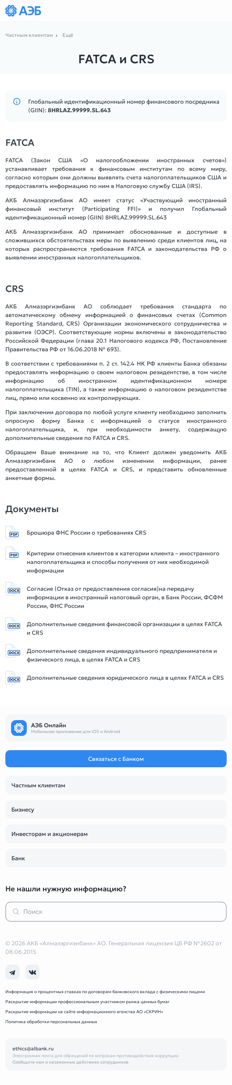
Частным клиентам (38, 785)
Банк (18, 858)
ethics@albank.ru (33, 1048)
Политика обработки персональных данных (51, 1021)
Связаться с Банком (116, 758)
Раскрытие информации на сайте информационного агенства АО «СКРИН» (84, 1011)
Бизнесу (22, 809)
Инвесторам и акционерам (49, 833)
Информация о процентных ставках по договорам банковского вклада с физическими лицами (105, 991)
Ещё (67, 35)
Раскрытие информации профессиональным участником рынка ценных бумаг (87, 1001)
